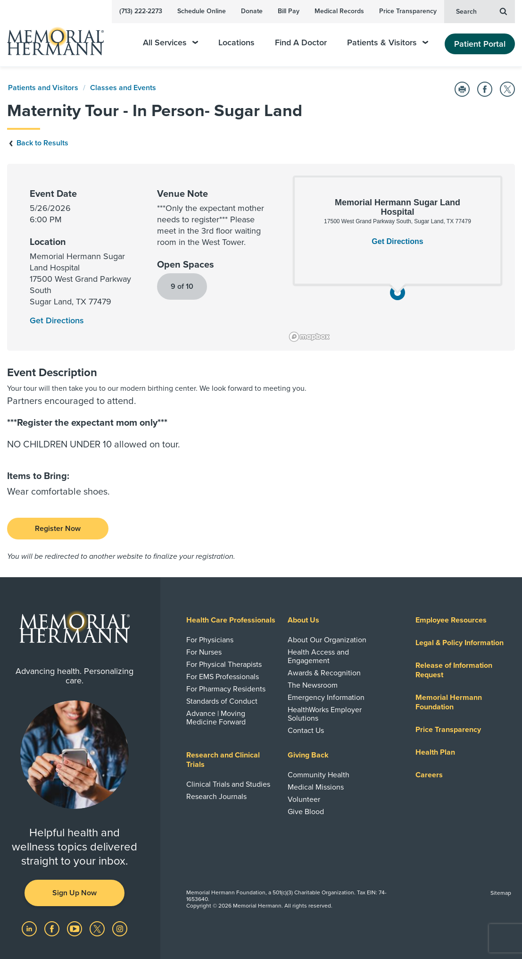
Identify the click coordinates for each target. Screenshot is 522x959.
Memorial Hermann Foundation (448, 702)
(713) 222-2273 (140, 11)
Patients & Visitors (387, 43)
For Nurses (204, 652)
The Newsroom (313, 685)
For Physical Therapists (224, 664)
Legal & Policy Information (459, 643)
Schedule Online (201, 11)
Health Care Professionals (230, 620)
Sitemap (500, 893)
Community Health (318, 775)
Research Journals (216, 796)
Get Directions (397, 241)
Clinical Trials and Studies (228, 784)
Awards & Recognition (324, 673)
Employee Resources (451, 620)
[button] (397, 292)
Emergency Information (326, 697)
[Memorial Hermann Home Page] (61, 37)
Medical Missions (316, 787)
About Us (303, 620)
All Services (170, 43)
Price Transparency (408, 11)
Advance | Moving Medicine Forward (216, 717)
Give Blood (306, 812)
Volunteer (304, 799)
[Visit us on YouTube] (75, 928)
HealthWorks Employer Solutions (325, 714)
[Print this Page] (462, 89)
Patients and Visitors (43, 88)
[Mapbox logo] (309, 336)
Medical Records (339, 11)
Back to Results (37, 143)
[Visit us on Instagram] (119, 928)
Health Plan (435, 752)
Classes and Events (123, 88)
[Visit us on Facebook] (52, 928)
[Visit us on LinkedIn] (30, 928)
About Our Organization (327, 640)
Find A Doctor (301, 43)
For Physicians (209, 640)
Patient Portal (479, 44)
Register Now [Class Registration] (58, 528)
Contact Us (306, 730)
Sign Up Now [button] (74, 893)
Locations (236, 43)
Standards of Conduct (221, 701)
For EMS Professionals (222, 677)
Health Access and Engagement (318, 656)
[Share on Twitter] (507, 89)
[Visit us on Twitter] (98, 928)
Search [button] (481, 11)
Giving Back (308, 755)
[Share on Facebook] (484, 89)
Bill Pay (288, 11)
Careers (429, 775)
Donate (252, 11)
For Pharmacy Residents (225, 689)
